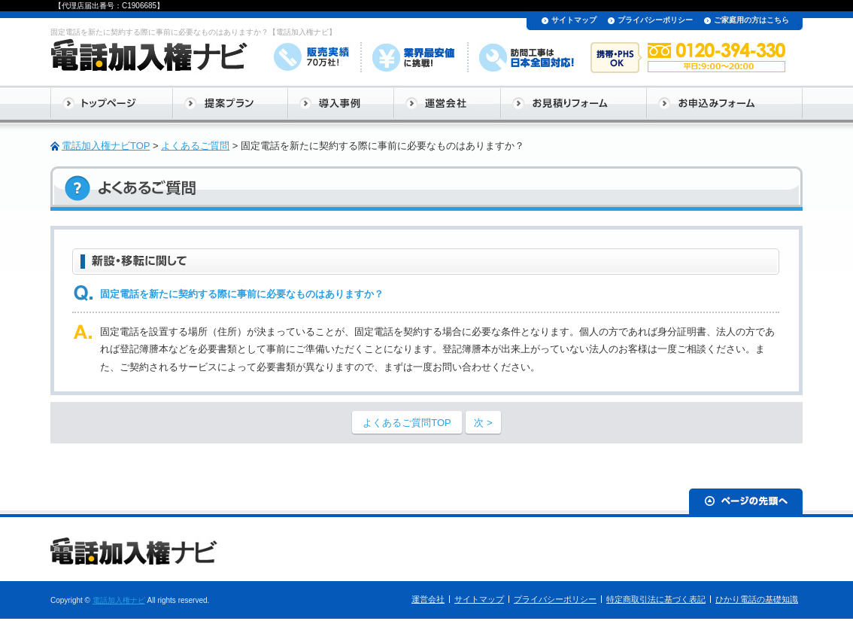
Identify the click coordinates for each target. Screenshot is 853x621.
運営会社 (428, 599)
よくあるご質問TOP (407, 422)
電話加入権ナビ (119, 600)
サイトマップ (573, 20)
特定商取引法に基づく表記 (656, 599)
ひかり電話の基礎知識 (756, 599)
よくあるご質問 (195, 145)
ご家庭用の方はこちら (751, 20)
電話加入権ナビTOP (106, 145)
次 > (483, 422)
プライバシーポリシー (655, 20)
